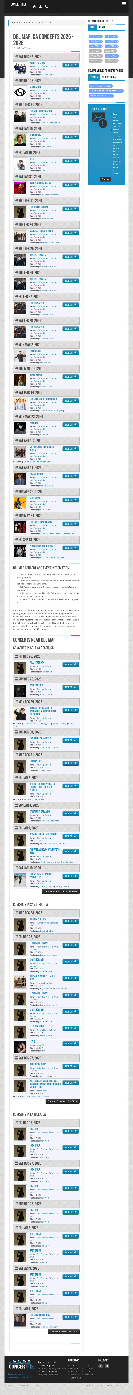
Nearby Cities (109, 77)
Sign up (105, 179)
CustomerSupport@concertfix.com (54, 1368)
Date (92, 27)
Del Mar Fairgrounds (100, 85)
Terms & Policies (90, 1365)
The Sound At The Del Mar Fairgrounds (103, 91)
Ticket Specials (90, 1368)
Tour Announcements (76, 1368)
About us (75, 1374)
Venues (94, 77)
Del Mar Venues (24, 48)
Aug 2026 (95, 55)
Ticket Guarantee (90, 1371)
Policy (35, 1385)
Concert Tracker (76, 1365)
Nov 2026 (111, 60)
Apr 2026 (95, 46)
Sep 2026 (111, 55)
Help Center (90, 1374)
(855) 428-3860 (49, 1362)
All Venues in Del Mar (101, 95)
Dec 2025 (95, 36)
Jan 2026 (111, 36)
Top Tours (75, 1371)
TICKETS (71, 64)
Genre (102, 27)
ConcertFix (18, 4)
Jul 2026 (110, 51)
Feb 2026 (95, 41)
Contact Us (76, 1377)
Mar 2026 (111, 41)
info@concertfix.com (48, 1374)
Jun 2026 (95, 51)
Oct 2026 (95, 60)
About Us (9, 1385)
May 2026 (111, 46)
